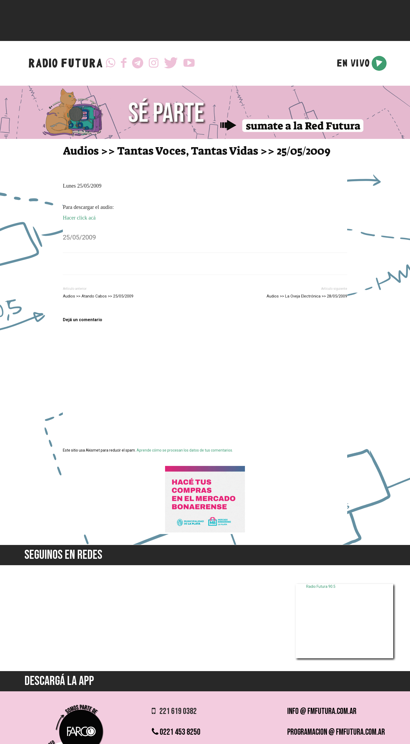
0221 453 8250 (176, 732)
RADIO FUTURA (65, 64)
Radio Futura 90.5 (320, 586)
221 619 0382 (174, 711)
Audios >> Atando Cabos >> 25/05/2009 (98, 296)
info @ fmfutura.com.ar (321, 711)
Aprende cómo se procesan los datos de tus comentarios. (185, 450)
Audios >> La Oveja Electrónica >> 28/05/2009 (306, 296)
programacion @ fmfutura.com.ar (336, 732)
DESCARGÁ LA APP (59, 681)
